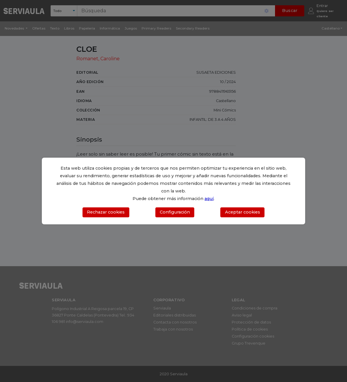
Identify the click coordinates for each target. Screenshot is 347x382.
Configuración (175, 212)
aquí (209, 198)
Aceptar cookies (242, 212)
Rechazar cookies (106, 212)
